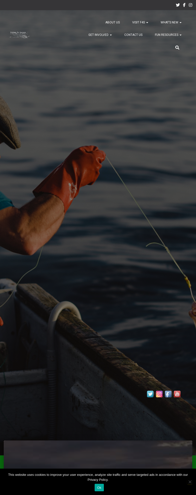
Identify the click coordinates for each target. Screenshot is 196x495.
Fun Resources (168, 35)
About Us (112, 22)
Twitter (178, 5)
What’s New (171, 22)
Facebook (184, 5)
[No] (189, 481)
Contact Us (133, 35)
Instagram (190, 5)
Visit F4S (140, 22)
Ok (99, 488)
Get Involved (100, 35)
